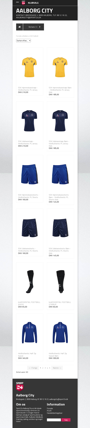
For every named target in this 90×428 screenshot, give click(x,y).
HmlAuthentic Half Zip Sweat (27, 354)
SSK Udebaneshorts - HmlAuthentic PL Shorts (28, 249)
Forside (18, 36)
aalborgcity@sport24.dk (28, 17)
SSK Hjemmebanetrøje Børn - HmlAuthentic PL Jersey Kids (60, 90)
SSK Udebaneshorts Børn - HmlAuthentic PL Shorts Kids (60, 250)
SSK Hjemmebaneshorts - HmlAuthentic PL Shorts (28, 196)
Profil (49, 410)
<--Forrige (33, 367)
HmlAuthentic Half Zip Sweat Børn (58, 354)
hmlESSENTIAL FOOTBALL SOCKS (29, 303)
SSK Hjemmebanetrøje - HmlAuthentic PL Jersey (28, 88)
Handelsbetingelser (54, 413)
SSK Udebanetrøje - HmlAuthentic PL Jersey (27, 142)
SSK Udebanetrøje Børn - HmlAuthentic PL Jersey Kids (59, 143)
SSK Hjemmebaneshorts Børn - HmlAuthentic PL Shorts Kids (59, 197)
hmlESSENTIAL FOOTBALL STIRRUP (60, 303)
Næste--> (57, 367)
